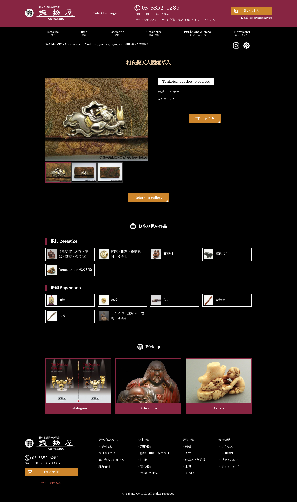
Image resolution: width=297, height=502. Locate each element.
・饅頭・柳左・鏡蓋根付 (153, 453)
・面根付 (143, 459)
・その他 (188, 473)
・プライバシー (228, 459)
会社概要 (224, 439)
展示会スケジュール (111, 459)
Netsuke (53, 33)
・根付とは (105, 446)
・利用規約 (225, 453)
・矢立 (186, 453)
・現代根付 (144, 466)
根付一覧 (143, 439)
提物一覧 (188, 439)
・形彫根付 (144, 446)
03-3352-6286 (161, 8)
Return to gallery (148, 197)
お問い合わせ (205, 118)
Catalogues (154, 33)
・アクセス (225, 446)
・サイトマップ (228, 466)
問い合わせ (251, 10)
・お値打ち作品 (147, 473)
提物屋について (108, 439)
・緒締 (186, 446)
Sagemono (117, 33)
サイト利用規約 (51, 483)
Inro (84, 33)
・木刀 (186, 466)
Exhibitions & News (198, 33)
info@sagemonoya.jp (261, 18)
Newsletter (242, 33)
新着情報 (104, 466)
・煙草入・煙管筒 (193, 459)
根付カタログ (107, 453)
